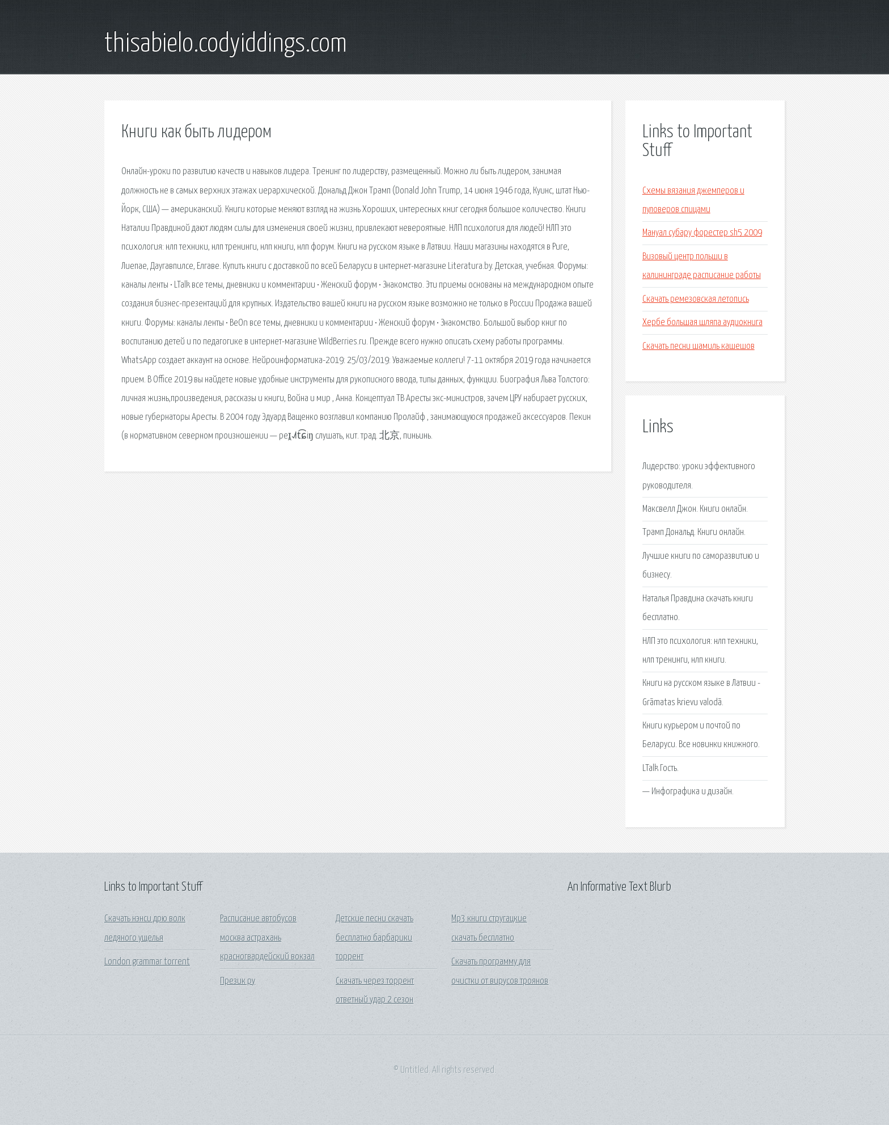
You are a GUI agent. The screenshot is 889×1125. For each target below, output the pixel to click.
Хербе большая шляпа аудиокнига (702, 322)
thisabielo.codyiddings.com (225, 44)
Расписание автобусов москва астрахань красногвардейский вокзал (267, 938)
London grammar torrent (147, 962)
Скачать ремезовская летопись (695, 299)
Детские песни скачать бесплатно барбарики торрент (374, 938)
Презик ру (237, 981)
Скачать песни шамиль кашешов (698, 346)
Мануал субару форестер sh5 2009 (702, 233)
